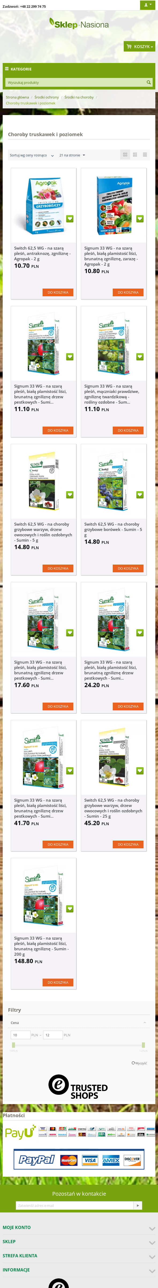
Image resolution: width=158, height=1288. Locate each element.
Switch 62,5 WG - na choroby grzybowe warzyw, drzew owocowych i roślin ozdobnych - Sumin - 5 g (43, 532)
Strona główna (17, 97)
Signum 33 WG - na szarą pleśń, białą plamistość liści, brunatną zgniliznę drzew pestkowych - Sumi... (40, 394)
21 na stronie (72, 155)
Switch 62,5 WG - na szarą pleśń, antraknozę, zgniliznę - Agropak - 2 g (42, 253)
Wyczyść (141, 1063)
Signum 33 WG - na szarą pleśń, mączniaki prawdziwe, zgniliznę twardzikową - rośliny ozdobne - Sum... (111, 394)
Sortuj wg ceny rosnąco (32, 155)
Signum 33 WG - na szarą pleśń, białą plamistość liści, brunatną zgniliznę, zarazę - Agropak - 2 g (111, 256)
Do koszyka (58, 292)
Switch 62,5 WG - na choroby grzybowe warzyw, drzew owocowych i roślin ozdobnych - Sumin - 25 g (113, 808)
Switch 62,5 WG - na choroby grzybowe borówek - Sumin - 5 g (113, 529)
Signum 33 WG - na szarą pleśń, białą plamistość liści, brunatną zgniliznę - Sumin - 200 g (41, 946)
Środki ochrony (47, 97)
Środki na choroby (79, 97)
